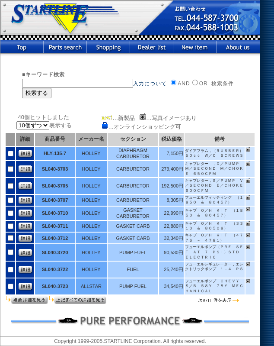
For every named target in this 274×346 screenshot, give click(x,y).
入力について (150, 84)
